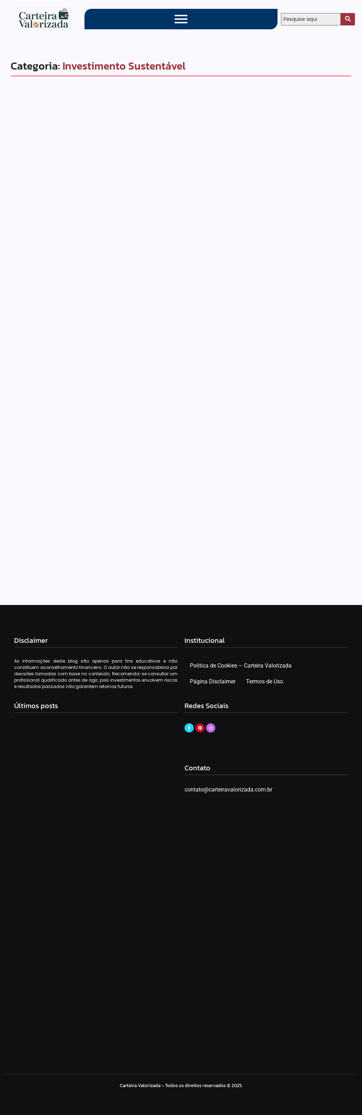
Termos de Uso (264, 682)
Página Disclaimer (212, 682)
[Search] (311, 19)
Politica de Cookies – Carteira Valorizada (241, 666)
